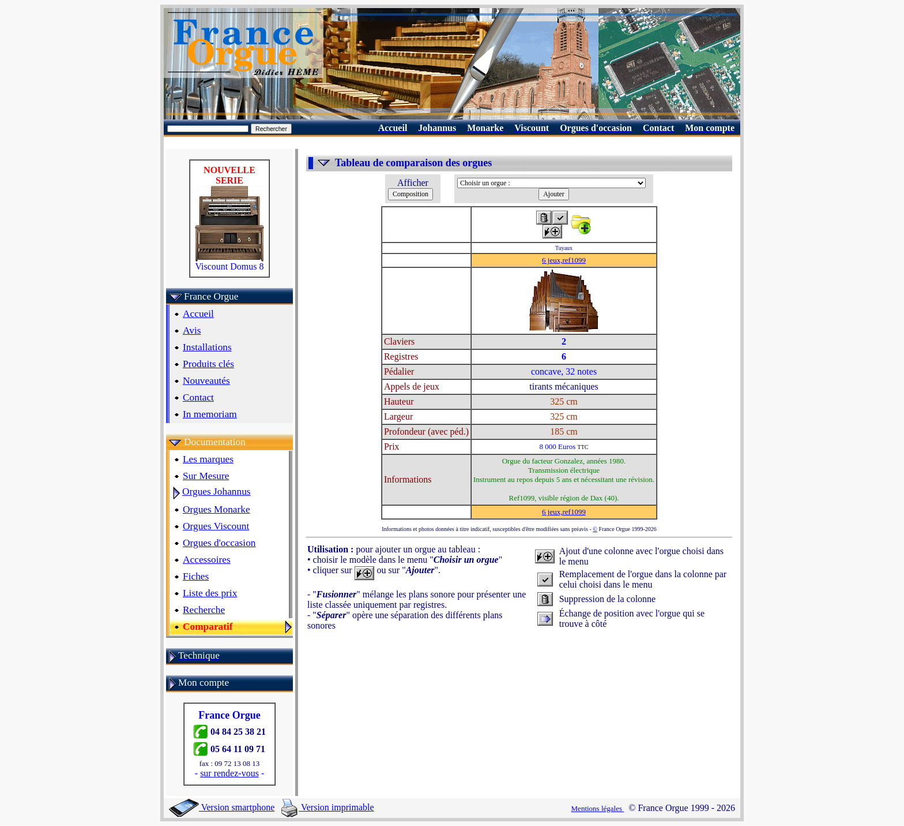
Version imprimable (327, 807)
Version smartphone (221, 807)
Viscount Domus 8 (229, 262)
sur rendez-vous (229, 773)
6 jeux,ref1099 (564, 260)
